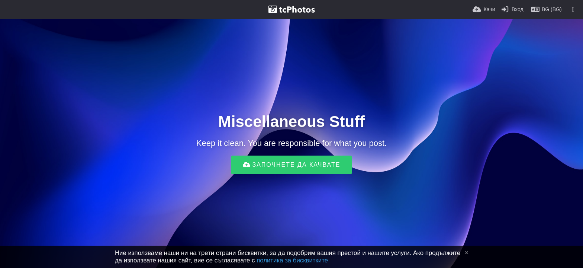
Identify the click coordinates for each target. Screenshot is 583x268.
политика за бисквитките (292, 260)
